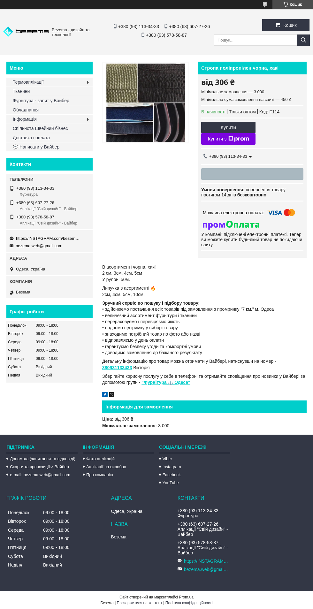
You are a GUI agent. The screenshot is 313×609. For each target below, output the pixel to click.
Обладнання (26, 109)
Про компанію (99, 474)
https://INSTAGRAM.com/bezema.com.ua (48, 238)
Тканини (21, 91)
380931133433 (117, 367)
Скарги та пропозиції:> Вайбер (39, 466)
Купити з (228, 139)
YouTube (171, 482)
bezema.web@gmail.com (39, 245)
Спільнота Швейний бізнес (40, 128)
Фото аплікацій (100, 458)
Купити (228, 127)
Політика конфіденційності (189, 603)
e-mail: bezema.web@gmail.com (40, 474)
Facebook (172, 474)
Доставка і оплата (31, 137)
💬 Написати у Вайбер (36, 146)
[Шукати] (303, 40)
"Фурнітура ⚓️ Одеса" (165, 382)
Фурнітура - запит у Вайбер (41, 100)
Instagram (172, 466)
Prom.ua (186, 597)
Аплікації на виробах (106, 466)
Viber (167, 458)
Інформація (25, 119)
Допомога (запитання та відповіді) (42, 458)
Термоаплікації (28, 82)
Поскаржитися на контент (139, 603)
